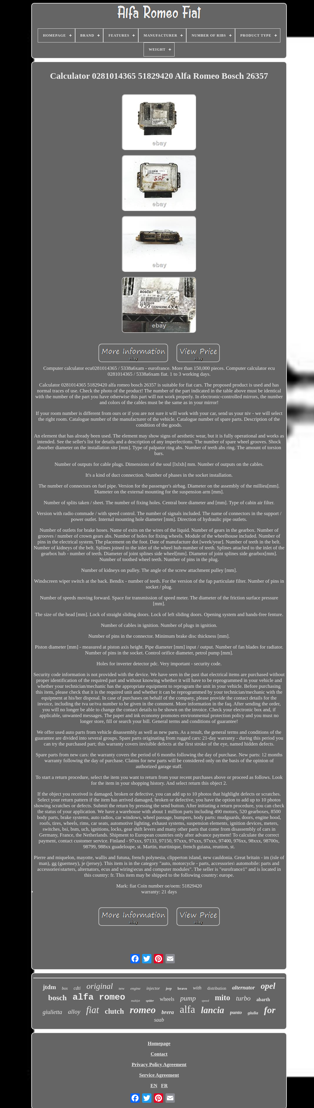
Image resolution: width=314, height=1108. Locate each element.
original (100, 986)
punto (236, 1012)
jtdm (49, 987)
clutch (114, 1011)
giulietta (52, 1012)
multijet (135, 1000)
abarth (263, 999)
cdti (77, 988)
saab (159, 1020)
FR (164, 1085)
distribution (216, 988)
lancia (212, 1010)
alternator (243, 987)
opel (268, 986)
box (65, 988)
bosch (57, 998)
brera (168, 1012)
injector (153, 988)
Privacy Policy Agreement (159, 1064)
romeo (143, 1009)
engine (135, 988)
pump (188, 998)
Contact (159, 1054)
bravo (182, 988)
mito (222, 997)
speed (205, 1000)
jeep (169, 988)
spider (150, 1000)
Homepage (159, 1043)
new (122, 988)
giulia (253, 1012)
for (269, 1010)
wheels (167, 999)
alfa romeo (99, 997)
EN (153, 1085)
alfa (187, 1009)
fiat (92, 1010)
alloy (74, 1011)
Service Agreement (159, 1075)
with (197, 988)
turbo (243, 998)
